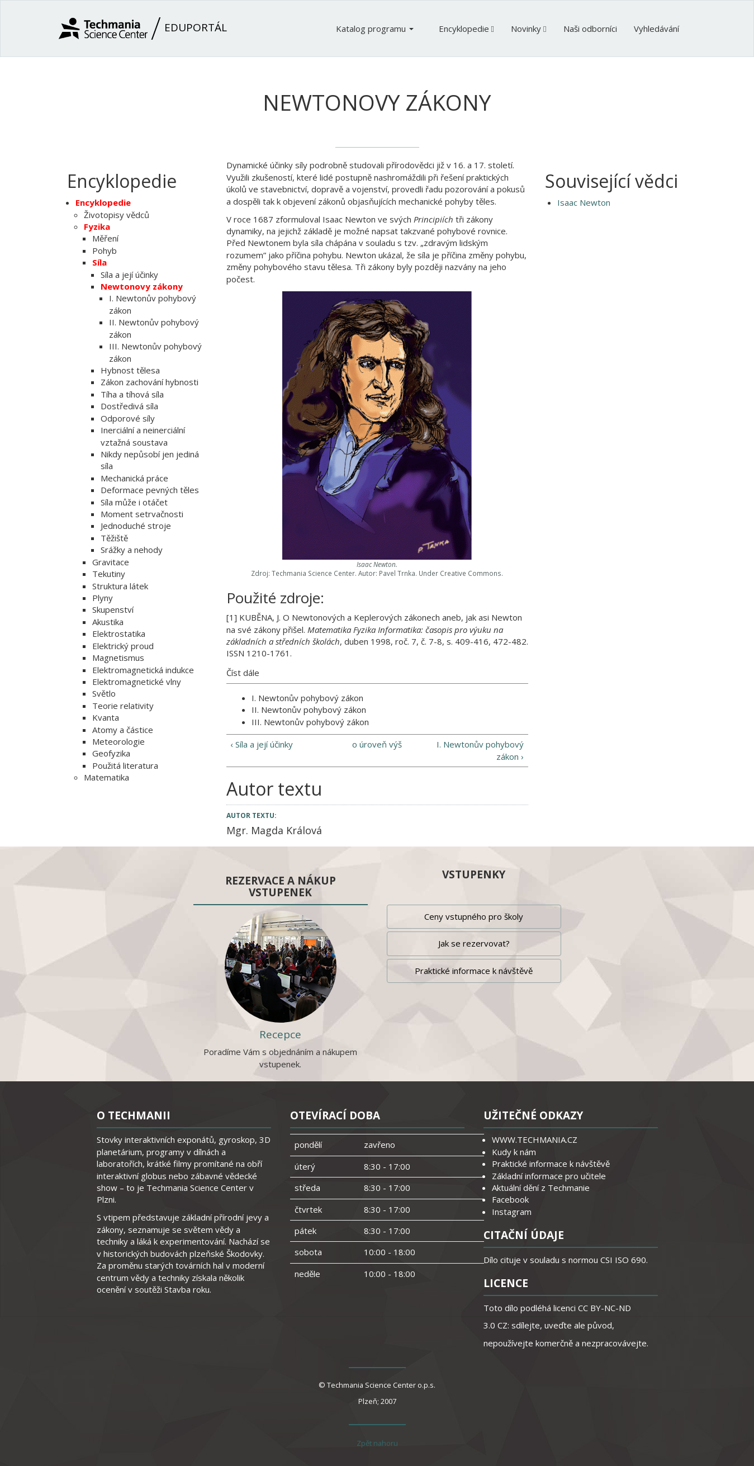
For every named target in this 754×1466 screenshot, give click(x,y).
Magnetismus (118, 657)
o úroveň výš (377, 744)
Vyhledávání (656, 28)
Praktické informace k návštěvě (474, 970)
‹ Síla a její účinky (261, 744)
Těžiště (114, 537)
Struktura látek (120, 586)
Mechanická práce (134, 478)
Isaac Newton (583, 202)
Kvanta (105, 717)
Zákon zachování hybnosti (149, 381)
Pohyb (104, 250)
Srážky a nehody (132, 549)
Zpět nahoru (377, 1443)
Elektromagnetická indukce (143, 669)
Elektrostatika (118, 633)
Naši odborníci (590, 28)
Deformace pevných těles (150, 489)
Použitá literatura (125, 765)
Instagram (512, 1211)
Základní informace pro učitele (549, 1175)
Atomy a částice (122, 729)
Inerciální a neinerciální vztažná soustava (143, 435)
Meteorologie (118, 741)
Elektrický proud (123, 645)
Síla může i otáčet (134, 502)
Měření (105, 238)
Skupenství (113, 609)
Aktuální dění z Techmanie (541, 1187)
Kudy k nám (514, 1151)
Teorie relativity (123, 705)
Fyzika (97, 226)
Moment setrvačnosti (142, 513)
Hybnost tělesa (130, 370)
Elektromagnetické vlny (136, 681)
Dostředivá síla (129, 406)
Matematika (106, 777)
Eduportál (143, 28)
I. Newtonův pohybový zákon (307, 697)
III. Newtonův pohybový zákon (310, 721)
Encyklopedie (466, 28)
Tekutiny (108, 573)
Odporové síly (128, 418)
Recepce (280, 1034)
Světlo (104, 693)
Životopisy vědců (116, 214)
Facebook (510, 1199)
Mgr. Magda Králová (274, 830)
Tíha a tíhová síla (132, 394)
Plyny (102, 597)
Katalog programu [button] (375, 28)
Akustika (108, 621)
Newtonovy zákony (142, 286)
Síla (99, 262)
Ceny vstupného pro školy (473, 916)
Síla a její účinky (129, 274)
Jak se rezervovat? (474, 943)
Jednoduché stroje (136, 525)
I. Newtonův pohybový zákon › (480, 750)
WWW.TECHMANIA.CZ (534, 1139)
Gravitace (110, 562)
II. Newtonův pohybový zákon (309, 709)
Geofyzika (111, 753)
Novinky (528, 28)
